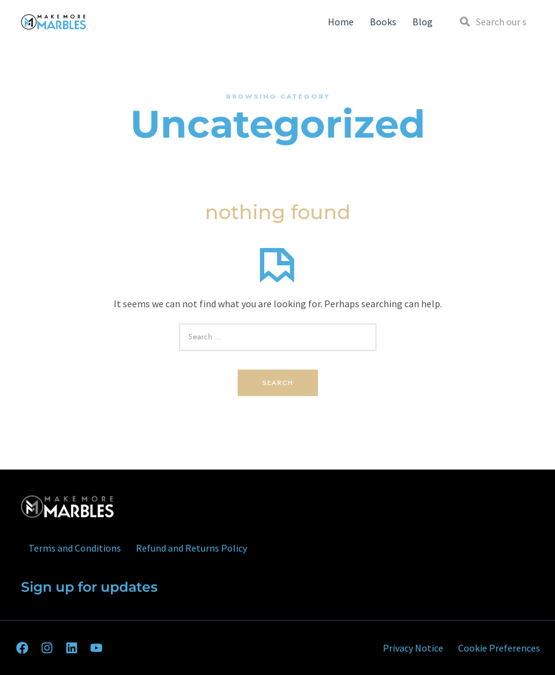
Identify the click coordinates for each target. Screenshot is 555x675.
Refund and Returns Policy (191, 548)
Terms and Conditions (74, 548)
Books (383, 21)
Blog (422, 21)
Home (341, 21)
